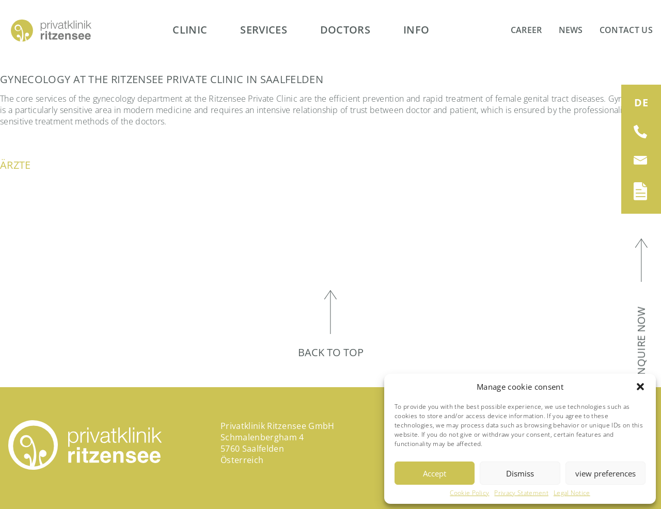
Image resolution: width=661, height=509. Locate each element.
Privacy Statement (521, 493)
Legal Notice (572, 493)
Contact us (626, 30)
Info (416, 30)
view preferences (605, 473)
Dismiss (520, 473)
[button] (640, 386)
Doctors (345, 30)
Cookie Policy (469, 493)
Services (263, 30)
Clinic (189, 30)
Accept (434, 473)
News (571, 30)
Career (526, 30)
